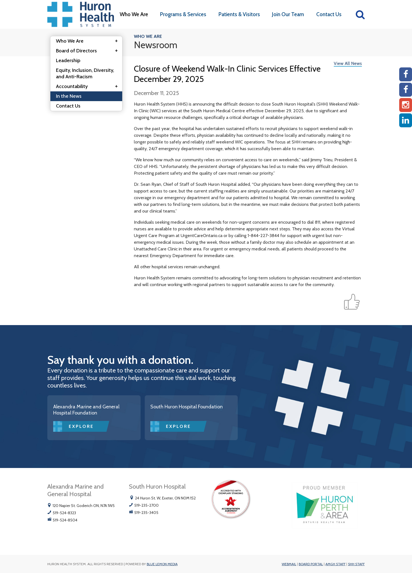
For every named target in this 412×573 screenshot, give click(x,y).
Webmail (289, 564)
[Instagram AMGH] (405, 105)
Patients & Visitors (239, 14)
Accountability (88, 86)
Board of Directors (88, 51)
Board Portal (311, 564)
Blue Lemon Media (162, 564)
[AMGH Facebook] (405, 74)
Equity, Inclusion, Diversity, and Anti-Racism (85, 73)
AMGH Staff (335, 564)
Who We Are (134, 14)
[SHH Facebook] (405, 90)
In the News (69, 96)
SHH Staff (356, 564)
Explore (81, 426)
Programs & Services (183, 14)
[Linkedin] (405, 120)
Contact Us (329, 14)
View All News (348, 63)
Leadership (68, 60)
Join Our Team (288, 14)
